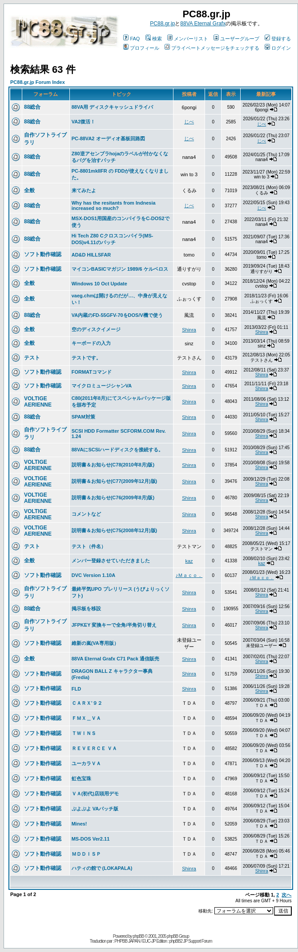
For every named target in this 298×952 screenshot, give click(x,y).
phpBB (138, 936)
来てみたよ (84, 190)
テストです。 (86, 357)
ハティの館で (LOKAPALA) (102, 868)
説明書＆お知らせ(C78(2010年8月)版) (113, 464)
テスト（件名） (89, 546)
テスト (32, 358)
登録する (278, 38)
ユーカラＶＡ (86, 763)
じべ (189, 121)
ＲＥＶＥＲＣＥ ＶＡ (94, 748)
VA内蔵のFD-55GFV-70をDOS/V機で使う (117, 315)
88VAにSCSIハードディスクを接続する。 (117, 449)
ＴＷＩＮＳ (84, 733)
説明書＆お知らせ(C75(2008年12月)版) (114, 530)
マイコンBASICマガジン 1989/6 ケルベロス (120, 269)
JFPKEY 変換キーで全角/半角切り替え (114, 625)
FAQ (131, 38)
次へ (286, 894)
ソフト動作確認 (42, 254)
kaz (189, 561)
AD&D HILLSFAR (91, 254)
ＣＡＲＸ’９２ (87, 703)
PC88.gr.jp (162, 23)
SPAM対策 (83, 416)
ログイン (278, 48)
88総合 (32, 107)
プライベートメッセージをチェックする (212, 48)
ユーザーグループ (236, 38)
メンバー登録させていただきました (111, 560)
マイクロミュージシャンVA (102, 385)
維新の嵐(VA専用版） (95, 643)
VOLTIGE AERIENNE (38, 401)
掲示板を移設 (86, 608)
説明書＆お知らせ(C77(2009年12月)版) (114, 481)
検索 (153, 38)
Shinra (189, 329)
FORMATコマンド (92, 372)
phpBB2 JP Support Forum (190, 941)
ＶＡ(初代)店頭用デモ (95, 793)
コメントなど (86, 514)
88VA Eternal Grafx (203, 23)
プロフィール (141, 48)
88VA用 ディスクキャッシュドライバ (112, 107)
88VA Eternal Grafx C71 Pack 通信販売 (115, 658)
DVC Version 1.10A (93, 575)
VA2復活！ (84, 121)
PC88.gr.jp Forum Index (37, 82)
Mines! (79, 823)
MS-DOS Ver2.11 (91, 838)
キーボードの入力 (91, 343)
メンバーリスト (187, 38)
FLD (76, 688)
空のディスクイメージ (96, 329)
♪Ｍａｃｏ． (189, 575)
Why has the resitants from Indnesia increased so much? (114, 205)
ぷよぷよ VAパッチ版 (95, 808)
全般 (29, 190)
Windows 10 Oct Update (99, 283)
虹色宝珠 (81, 778)
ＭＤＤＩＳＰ (86, 854)
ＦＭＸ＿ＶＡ (86, 718)
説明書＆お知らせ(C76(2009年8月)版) (113, 497)
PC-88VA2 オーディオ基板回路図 (108, 138)
